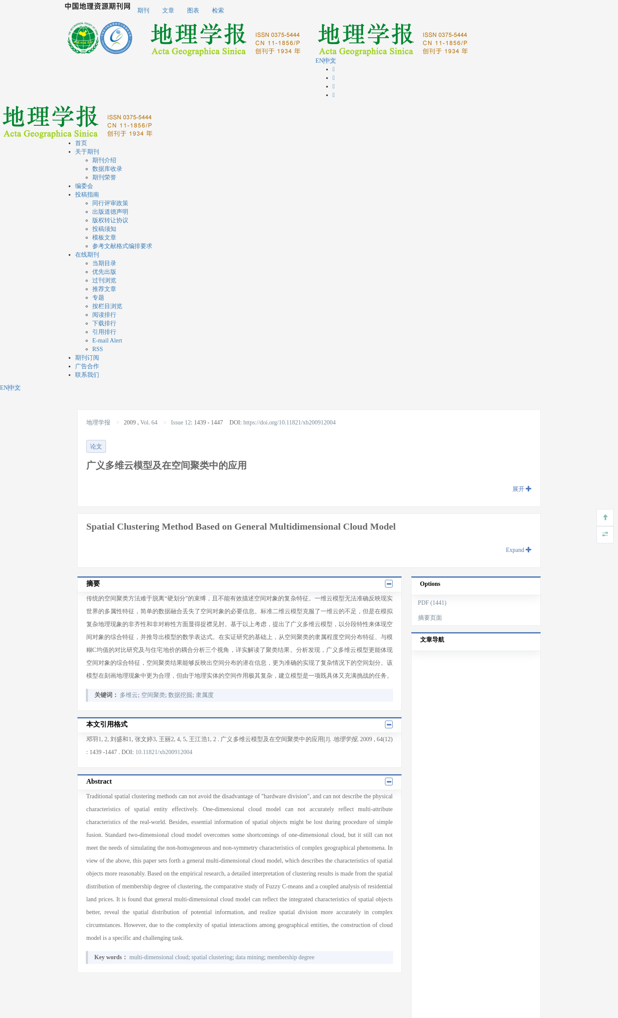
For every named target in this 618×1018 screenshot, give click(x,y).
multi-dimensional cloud (159, 957)
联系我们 (87, 375)
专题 (98, 297)
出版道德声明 (110, 212)
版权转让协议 (110, 220)
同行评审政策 (110, 203)
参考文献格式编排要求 (122, 246)
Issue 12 (181, 422)
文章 (168, 10)
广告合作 (87, 366)
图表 (193, 10)
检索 (218, 10)
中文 (330, 61)
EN (319, 61)
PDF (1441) (432, 603)
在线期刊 (87, 254)
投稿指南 (87, 194)
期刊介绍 (104, 160)
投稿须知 (104, 229)
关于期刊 (87, 151)
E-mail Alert (107, 340)
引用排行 (104, 332)
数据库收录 (107, 169)
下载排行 (104, 323)
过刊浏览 (104, 280)
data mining (250, 957)
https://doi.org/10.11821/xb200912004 (289, 422)
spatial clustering (211, 957)
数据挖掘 (180, 695)
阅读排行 (104, 315)
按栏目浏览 (107, 306)
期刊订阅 (87, 357)
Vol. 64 (149, 422)
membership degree (291, 957)
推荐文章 (104, 289)
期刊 (143, 10)
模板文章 (104, 237)
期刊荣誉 (104, 177)
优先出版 (104, 272)
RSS (97, 349)
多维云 (129, 695)
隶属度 (205, 695)
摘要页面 (430, 618)
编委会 (84, 186)
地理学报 (99, 422)
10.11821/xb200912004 (163, 752)
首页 (81, 143)
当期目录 (104, 263)
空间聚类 (153, 695)
